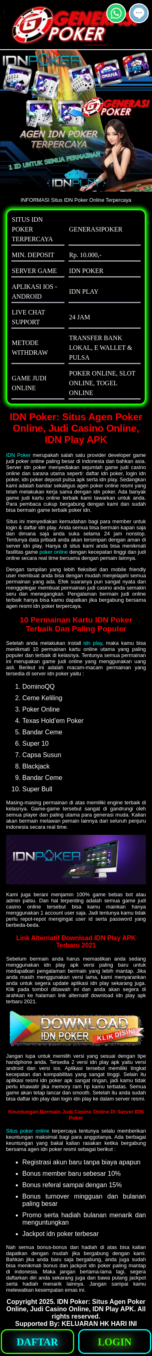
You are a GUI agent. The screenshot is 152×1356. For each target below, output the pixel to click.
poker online (53, 552)
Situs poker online (27, 1131)
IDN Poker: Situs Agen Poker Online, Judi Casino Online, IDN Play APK (76, 1305)
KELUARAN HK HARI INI (99, 1323)
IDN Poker (18, 455)
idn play (92, 643)
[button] (139, 13)
